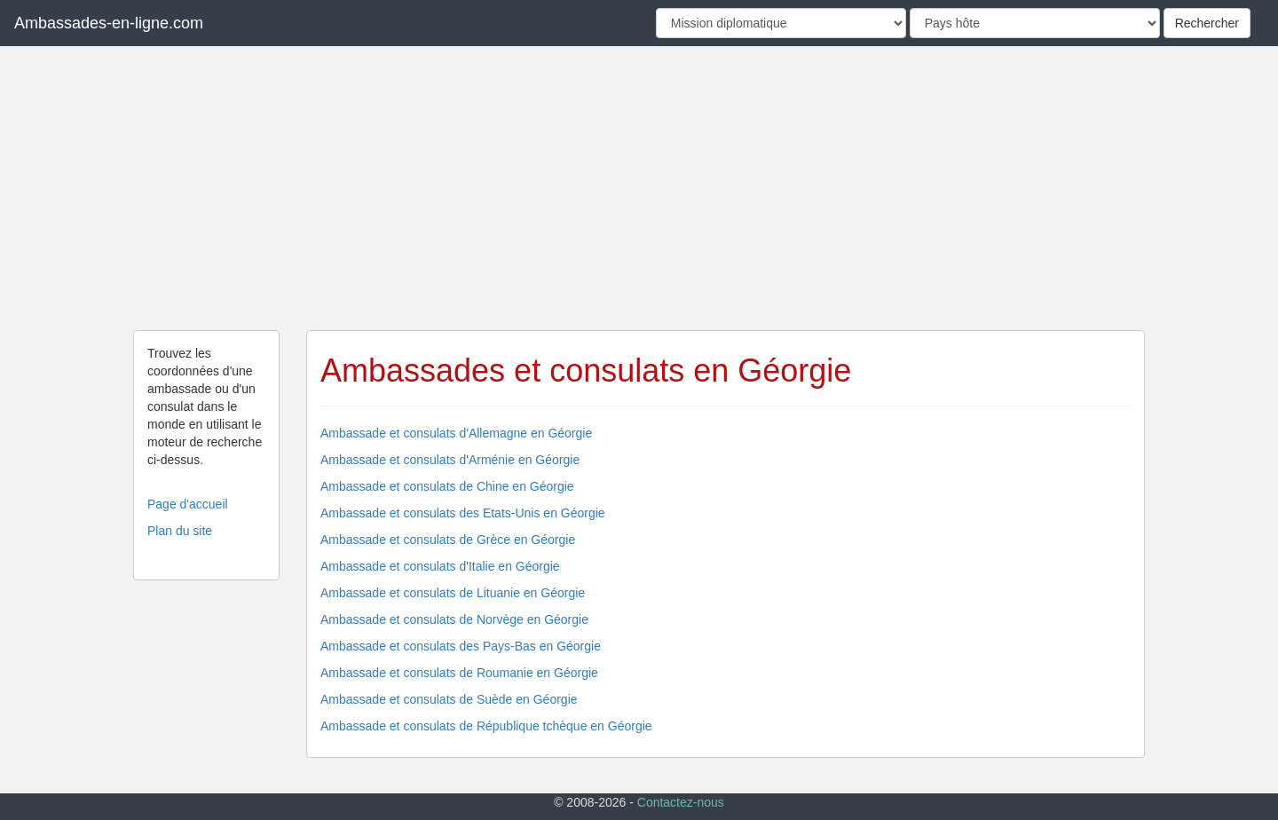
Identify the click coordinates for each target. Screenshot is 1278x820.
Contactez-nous (680, 802)
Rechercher (1207, 23)
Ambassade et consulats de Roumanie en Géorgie (459, 673)
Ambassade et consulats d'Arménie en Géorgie (450, 460)
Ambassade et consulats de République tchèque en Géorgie (486, 726)
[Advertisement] (639, 188)
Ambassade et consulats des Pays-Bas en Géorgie (460, 646)
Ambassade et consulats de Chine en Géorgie (447, 486)
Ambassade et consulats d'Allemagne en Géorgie (456, 433)
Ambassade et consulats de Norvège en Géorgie (454, 619)
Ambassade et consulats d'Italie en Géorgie (440, 566)
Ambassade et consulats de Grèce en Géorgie (447, 539)
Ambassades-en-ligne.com (108, 23)
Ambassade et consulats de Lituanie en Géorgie (452, 593)
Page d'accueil (187, 504)
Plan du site (179, 531)
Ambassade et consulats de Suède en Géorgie (449, 699)
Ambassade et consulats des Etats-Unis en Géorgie (462, 513)
